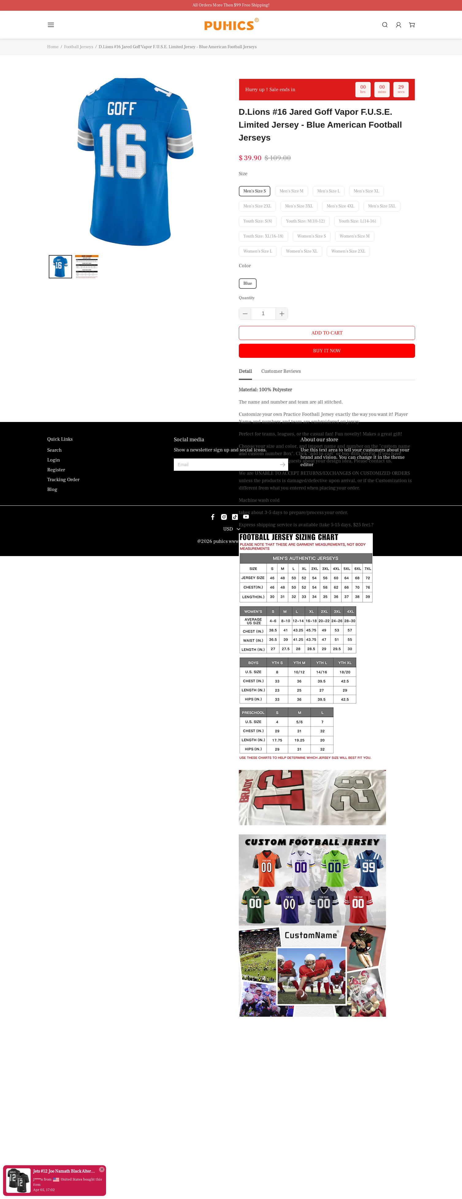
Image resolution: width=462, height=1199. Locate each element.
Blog (52, 1132)
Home (53, 47)
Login (53, 1103)
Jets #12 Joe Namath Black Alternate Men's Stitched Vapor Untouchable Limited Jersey (64, 1171)
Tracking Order (63, 1123)
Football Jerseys (78, 47)
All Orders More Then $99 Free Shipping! (231, 5)
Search (54, 1093)
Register (56, 1113)
